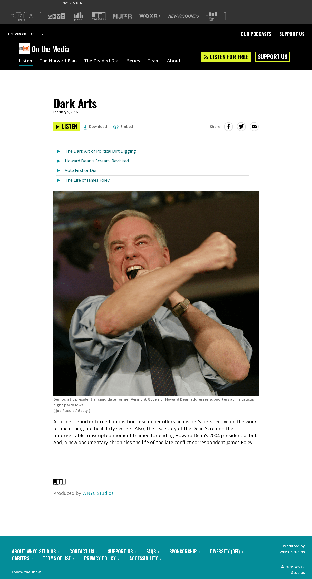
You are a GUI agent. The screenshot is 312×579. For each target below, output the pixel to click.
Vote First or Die (80, 170)
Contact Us (83, 551)
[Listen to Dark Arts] (66, 126)
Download (95, 126)
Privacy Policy (101, 558)
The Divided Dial (105, 61)
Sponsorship (184, 551)
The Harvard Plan (59, 61)
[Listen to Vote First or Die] (60, 170)
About (179, 61)
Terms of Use (58, 558)
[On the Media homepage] (25, 49)
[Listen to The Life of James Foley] (60, 180)
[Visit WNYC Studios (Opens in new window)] (99, 16)
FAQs (152, 551)
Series (138, 61)
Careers (22, 558)
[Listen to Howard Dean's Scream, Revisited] (60, 161)
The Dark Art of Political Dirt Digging (100, 151)
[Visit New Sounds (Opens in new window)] (183, 16)
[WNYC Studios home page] (31, 34)
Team (158, 61)
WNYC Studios (98, 493)
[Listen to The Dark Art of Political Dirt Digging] (60, 151)
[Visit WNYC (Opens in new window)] (56, 16)
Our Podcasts (256, 34)
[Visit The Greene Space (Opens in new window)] (211, 16)
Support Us (291, 34)
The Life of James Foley (87, 180)
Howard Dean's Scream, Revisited (97, 161)
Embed (123, 126)
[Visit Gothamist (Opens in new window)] (78, 16)
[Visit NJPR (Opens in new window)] (122, 16)
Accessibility (145, 558)
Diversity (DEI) (226, 551)
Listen (26, 61)
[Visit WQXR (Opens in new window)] (150, 16)
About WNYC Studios (35, 551)
